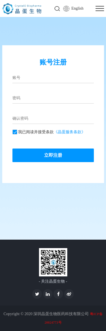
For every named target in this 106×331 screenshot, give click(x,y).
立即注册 (53, 155)
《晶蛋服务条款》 (69, 132)
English (78, 8)
